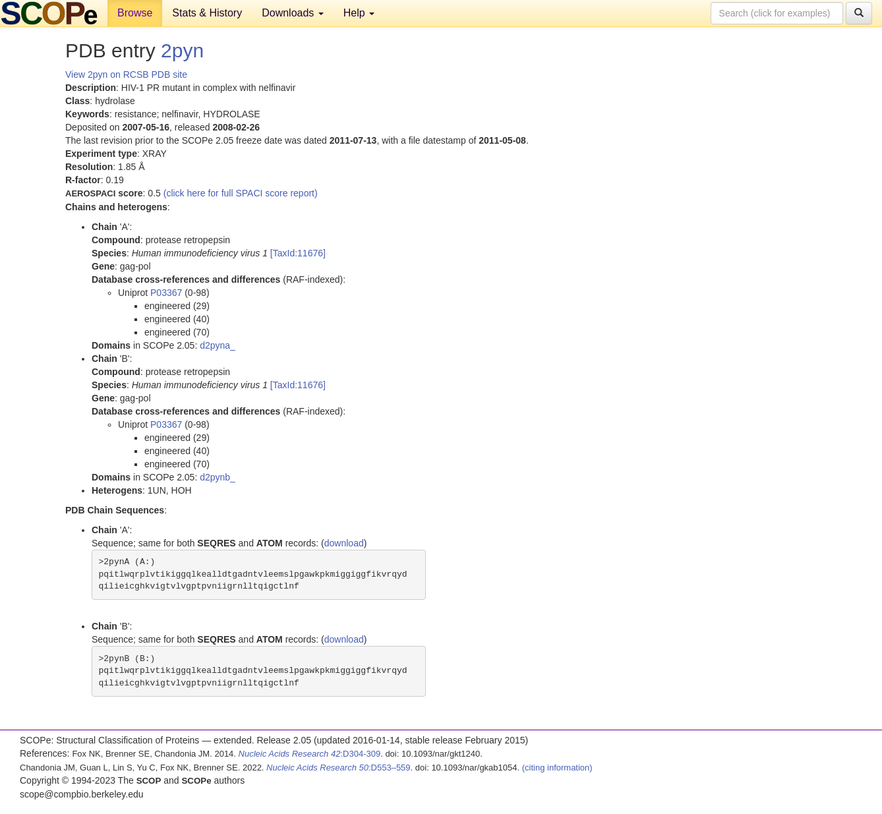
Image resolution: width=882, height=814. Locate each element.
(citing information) (557, 767)
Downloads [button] (293, 12)
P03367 (166, 292)
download (344, 543)
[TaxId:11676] (298, 253)
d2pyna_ (217, 345)
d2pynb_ (217, 477)
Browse (134, 12)
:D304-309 (310, 754)
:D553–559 (338, 767)
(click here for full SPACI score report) (240, 193)
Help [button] (358, 12)
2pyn (182, 50)
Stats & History (207, 12)
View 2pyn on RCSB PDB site (126, 74)
